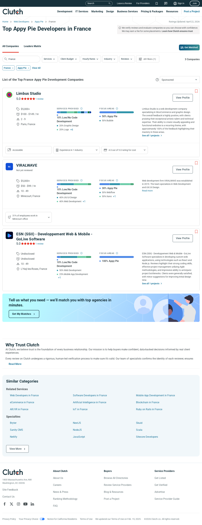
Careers (57, 484)
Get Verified (160, 484)
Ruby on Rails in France (149, 409)
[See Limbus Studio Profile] (9, 95)
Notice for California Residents (62, 519)
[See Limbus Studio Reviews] (28, 99)
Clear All (36, 68)
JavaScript (79, 436)
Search (90, 3)
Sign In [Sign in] (181, 3)
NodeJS (77, 429)
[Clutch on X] (11, 504)
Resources (172, 11)
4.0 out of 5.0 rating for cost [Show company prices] (122, 150)
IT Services (81, 11)
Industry (108, 59)
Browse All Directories (116, 478)
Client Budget (67, 59)
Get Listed (160, 478)
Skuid (139, 422)
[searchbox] (21, 59)
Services (48, 59)
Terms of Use (86, 519)
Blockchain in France (147, 402)
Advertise (159, 491)
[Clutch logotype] (12, 472)
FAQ (55, 505)
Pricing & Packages (152, 11)
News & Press (60, 491)
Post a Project (192, 11)
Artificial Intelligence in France (89, 402)
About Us (58, 478)
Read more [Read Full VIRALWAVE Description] (147, 190)
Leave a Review (124, 3)
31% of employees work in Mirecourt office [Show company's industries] (25, 217)
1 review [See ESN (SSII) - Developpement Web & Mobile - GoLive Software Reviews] (40, 243)
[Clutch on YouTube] (25, 504)
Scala (139, 429)
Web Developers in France (24, 395)
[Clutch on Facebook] (4, 504)
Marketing (97, 11)
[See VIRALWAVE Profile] (9, 166)
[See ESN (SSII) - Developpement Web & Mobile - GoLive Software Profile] (9, 235)
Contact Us (8, 496)
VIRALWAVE (26, 165)
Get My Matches (21, 313)
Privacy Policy (9, 519)
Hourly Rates (89, 59)
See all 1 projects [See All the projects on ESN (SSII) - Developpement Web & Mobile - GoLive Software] (150, 283)
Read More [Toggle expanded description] (15, 363)
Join (195, 3)
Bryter (13, 422)
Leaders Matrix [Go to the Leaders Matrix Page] (32, 46)
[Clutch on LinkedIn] (32, 504)
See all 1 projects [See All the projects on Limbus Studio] (150, 135)
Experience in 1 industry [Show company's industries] (71, 150)
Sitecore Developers (147, 436)
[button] (49, 59)
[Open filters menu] (147, 59)
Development (64, 11)
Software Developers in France (90, 395)
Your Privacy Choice (28, 519)
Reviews (125, 59)
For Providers (142, 3)
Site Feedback (10, 489)
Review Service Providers (117, 484)
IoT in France (80, 409)
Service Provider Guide (166, 498)
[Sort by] (180, 79)
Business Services (127, 11)
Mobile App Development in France (155, 395)
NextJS (77, 422)
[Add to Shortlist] (196, 91)
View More (15, 448)
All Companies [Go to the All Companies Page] (10, 46)
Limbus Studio (28, 93)
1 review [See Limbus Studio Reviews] (40, 99)
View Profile (183, 97)
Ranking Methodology (65, 498)
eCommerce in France (22, 402)
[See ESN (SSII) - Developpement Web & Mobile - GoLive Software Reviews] (28, 243)
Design (110, 11)
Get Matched (191, 47)
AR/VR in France (19, 409)
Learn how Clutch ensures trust (177, 31)
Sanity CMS (16, 429)
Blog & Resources (113, 491)
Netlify (13, 436)
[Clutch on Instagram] (18, 504)
